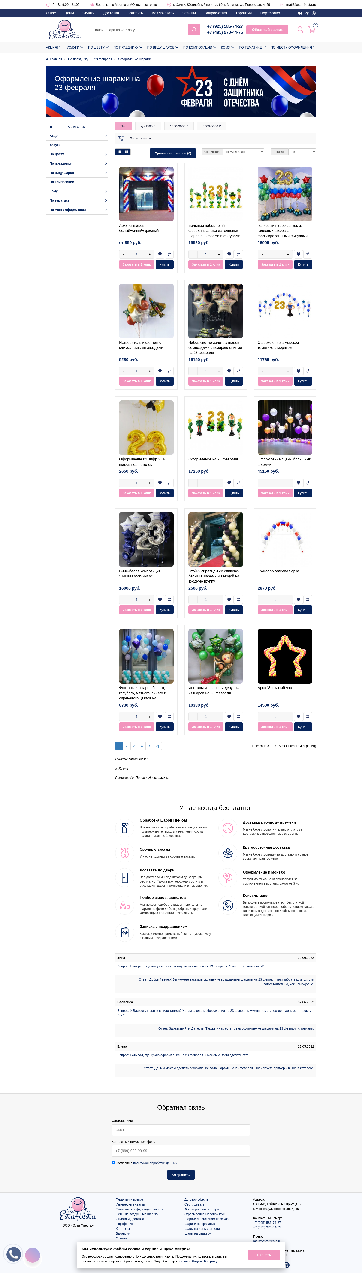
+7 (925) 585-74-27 (225, 26)
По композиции (197, 47)
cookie (183, 1261)
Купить (165, 264)
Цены (69, 13)
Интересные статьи (130, 1204)
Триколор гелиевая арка (278, 571)
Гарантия (244, 13)
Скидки (88, 13)
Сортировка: (212, 151)
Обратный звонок (267, 29)
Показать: (280, 151)
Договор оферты (196, 1199)
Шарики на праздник (199, 1224)
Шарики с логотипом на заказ (206, 1219)
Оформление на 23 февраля (213, 459)
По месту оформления (291, 47)
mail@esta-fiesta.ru (301, 4)
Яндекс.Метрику (204, 1261)
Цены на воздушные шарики (137, 1214)
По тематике (250, 47)
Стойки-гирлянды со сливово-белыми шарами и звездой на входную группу (213, 576)
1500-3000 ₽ (179, 126)
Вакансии (123, 1233)
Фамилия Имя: (123, 1121)
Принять (264, 1255)
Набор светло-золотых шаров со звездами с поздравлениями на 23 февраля (215, 347)
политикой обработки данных (155, 1163)
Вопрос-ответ (216, 13)
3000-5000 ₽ (212, 126)
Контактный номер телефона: (134, 1142)
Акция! (52, 47)
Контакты (136, 13)
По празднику (125, 47)
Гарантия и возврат (130, 1199)
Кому (225, 47)
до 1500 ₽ (148, 126)
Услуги (73, 47)
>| (157, 746)
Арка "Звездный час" (275, 688)
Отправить (181, 1175)
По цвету (96, 47)
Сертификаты (194, 1204)
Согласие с (144, 1163)
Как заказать (163, 13)
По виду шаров (160, 47)
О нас (51, 13)
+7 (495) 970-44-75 (225, 32)
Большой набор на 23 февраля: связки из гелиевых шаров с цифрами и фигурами (214, 231)
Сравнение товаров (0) (173, 153)
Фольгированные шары (201, 1209)
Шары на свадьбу (197, 1233)
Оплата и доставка (130, 1219)
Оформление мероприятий (204, 1214)
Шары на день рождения (203, 1228)
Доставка (111, 13)
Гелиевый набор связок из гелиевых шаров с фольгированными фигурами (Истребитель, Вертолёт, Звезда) (283, 236)
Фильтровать (140, 138)
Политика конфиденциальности (140, 1209)
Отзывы (189, 13)
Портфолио (270, 13)
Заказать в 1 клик (137, 264)
